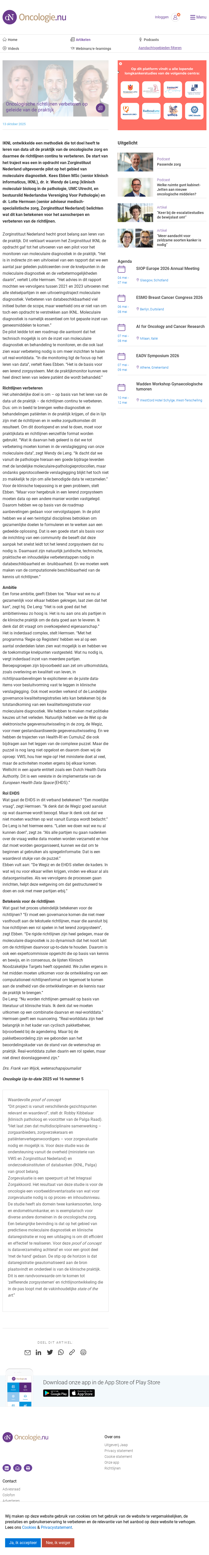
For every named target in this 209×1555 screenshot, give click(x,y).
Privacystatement (56, 1527)
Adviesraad (11, 1489)
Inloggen (162, 17)
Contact (9, 1481)
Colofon (9, 1495)
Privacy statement (118, 1451)
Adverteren (11, 1501)
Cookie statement (118, 1457)
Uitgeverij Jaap (116, 1445)
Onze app (111, 1462)
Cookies (29, 1527)
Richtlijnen (112, 1468)
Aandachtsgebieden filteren (160, 48)
